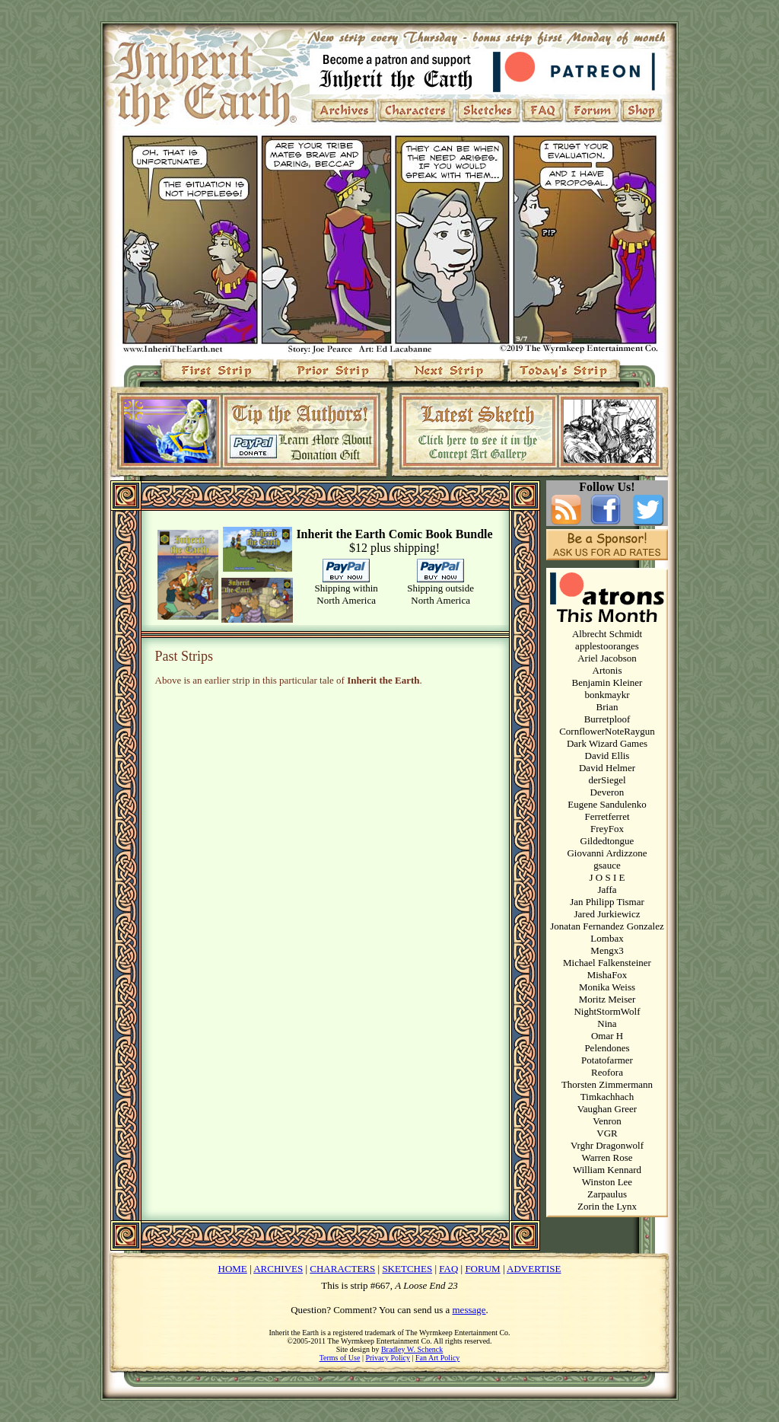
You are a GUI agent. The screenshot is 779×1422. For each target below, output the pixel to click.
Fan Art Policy (437, 1357)
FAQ (448, 1268)
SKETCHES (407, 1268)
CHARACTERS (342, 1268)
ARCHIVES (278, 1268)
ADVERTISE (534, 1268)
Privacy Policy (387, 1357)
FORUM (482, 1268)
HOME (232, 1268)
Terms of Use (340, 1357)
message (469, 1309)
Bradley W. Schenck (412, 1349)
